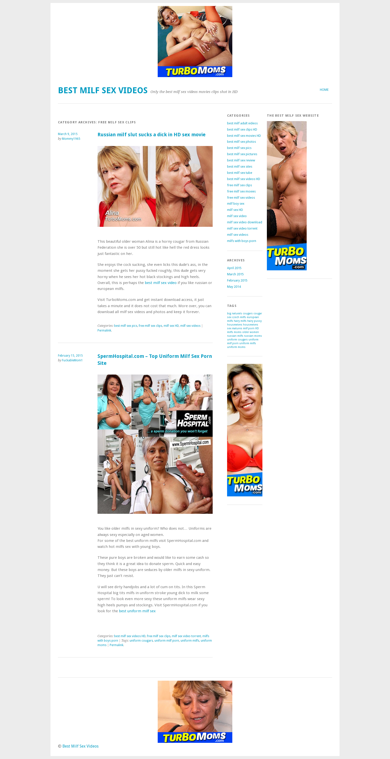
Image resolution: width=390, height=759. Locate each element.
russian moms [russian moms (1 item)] (253, 335)
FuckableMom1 (72, 360)
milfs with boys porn (241, 241)
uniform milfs (190, 640)
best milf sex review (241, 160)
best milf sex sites (239, 166)
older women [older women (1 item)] (250, 332)
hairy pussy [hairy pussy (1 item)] (254, 321)
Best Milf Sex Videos (103, 90)
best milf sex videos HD (130, 636)
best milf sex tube (239, 173)
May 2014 (234, 286)
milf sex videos (190, 326)
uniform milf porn (166, 640)
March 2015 (235, 274)
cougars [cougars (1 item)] (248, 313)
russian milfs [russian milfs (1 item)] (235, 335)
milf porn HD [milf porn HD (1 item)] (251, 328)
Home (324, 90)
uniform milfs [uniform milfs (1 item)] (247, 343)
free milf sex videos (241, 197)
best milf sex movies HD (244, 136)
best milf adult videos (242, 123)
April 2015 (234, 268)
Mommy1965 (71, 139)
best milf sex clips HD (242, 129)
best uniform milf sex (137, 611)
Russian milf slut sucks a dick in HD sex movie (151, 135)
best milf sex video (161, 283)
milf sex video (237, 216)
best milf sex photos (241, 141)
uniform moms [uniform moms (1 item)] (236, 347)
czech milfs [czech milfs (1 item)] (239, 317)
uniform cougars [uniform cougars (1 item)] (237, 339)
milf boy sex (235, 203)
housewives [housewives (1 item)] (234, 324)
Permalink (104, 330)
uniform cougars (141, 640)
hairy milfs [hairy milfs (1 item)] (240, 321)
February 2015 (237, 280)
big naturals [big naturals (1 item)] (234, 313)
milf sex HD (171, 326)
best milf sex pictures (242, 154)
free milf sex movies (241, 191)
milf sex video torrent (186, 636)
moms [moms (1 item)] (238, 332)
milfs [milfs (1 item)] (230, 332)
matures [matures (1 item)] (237, 328)
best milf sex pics (125, 326)
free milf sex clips (150, 326)
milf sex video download (244, 222)
